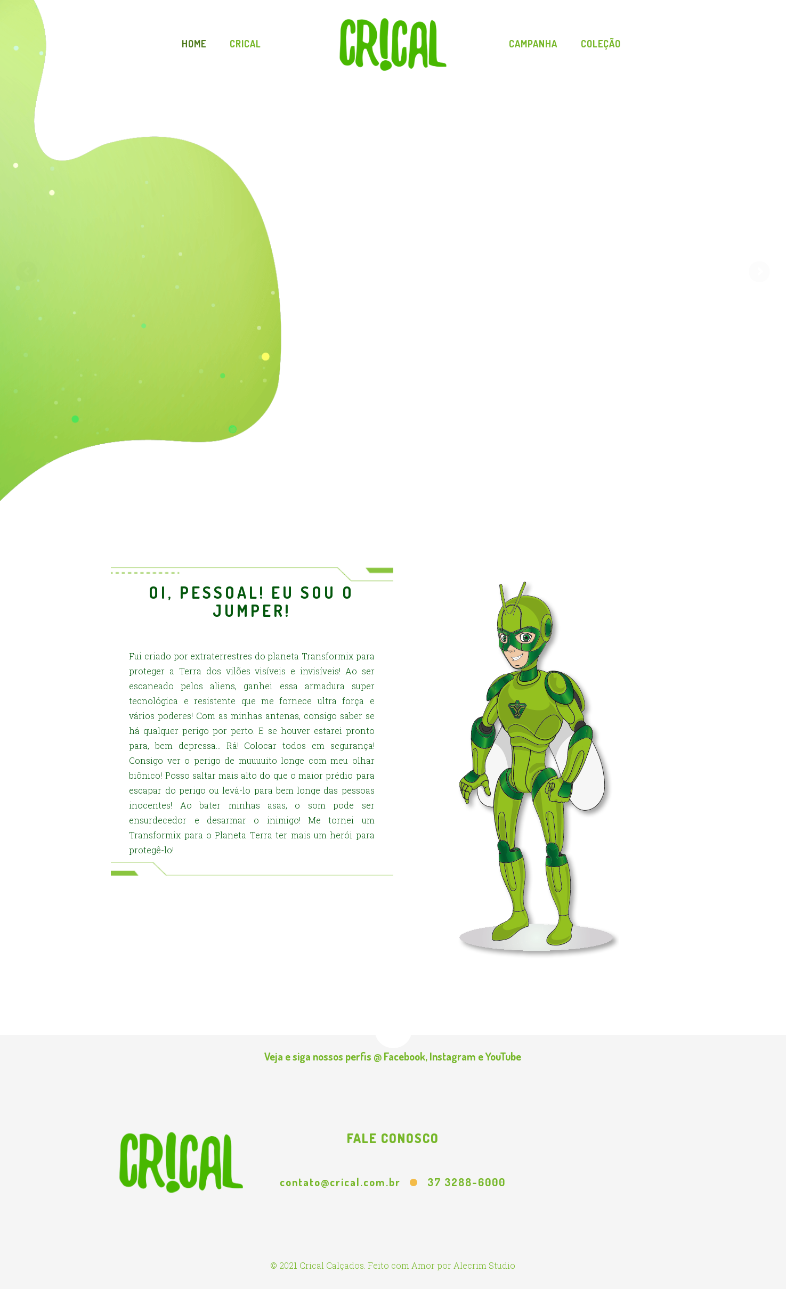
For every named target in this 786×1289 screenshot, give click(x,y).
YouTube (503, 1056)
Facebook (404, 1056)
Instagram (453, 1056)
